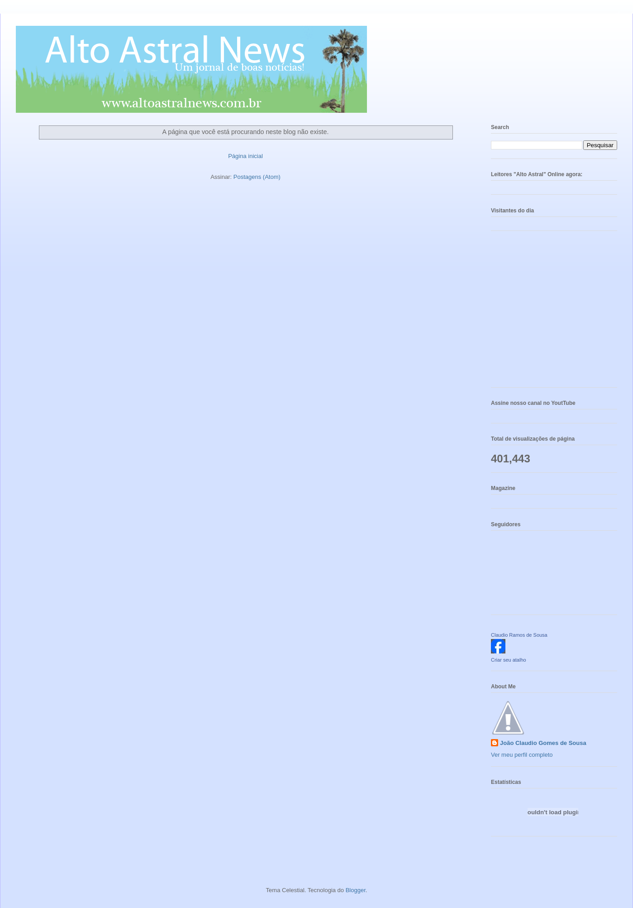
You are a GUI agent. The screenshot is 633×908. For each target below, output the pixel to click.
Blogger (356, 890)
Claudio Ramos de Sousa (519, 635)
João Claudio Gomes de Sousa (543, 743)
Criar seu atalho (508, 660)
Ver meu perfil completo (522, 754)
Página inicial (245, 156)
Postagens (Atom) (257, 176)
